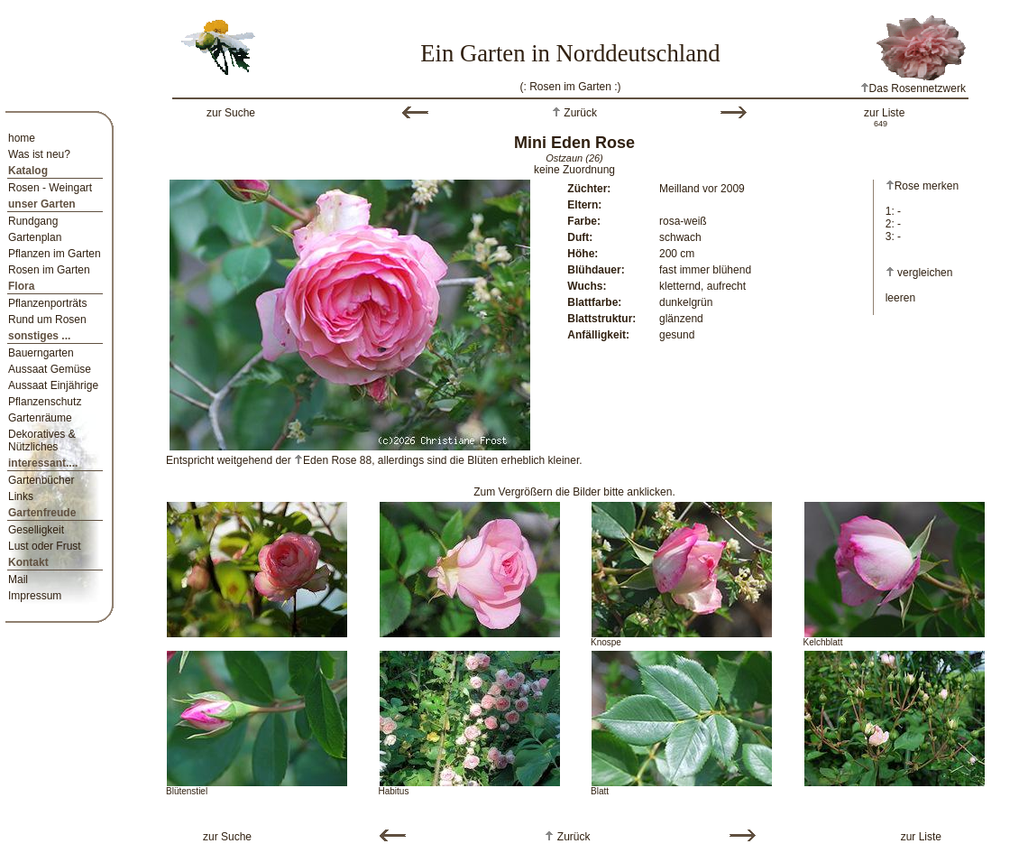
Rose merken (922, 186)
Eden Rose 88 (333, 460)
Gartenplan (34, 237)
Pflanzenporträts (47, 303)
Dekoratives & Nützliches (42, 440)
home (21, 138)
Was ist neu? (39, 154)
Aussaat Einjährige (53, 385)
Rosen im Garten (49, 270)
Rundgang (33, 221)
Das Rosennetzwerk (913, 88)
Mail (18, 579)
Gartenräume (40, 418)
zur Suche (231, 113)
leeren (900, 298)
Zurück (579, 113)
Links (20, 496)
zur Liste (884, 113)
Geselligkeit (36, 530)
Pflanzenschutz (44, 401)
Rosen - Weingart (50, 187)
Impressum (34, 595)
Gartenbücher (41, 480)
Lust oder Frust (44, 546)
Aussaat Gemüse (49, 369)
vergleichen (924, 272)
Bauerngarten (41, 353)
